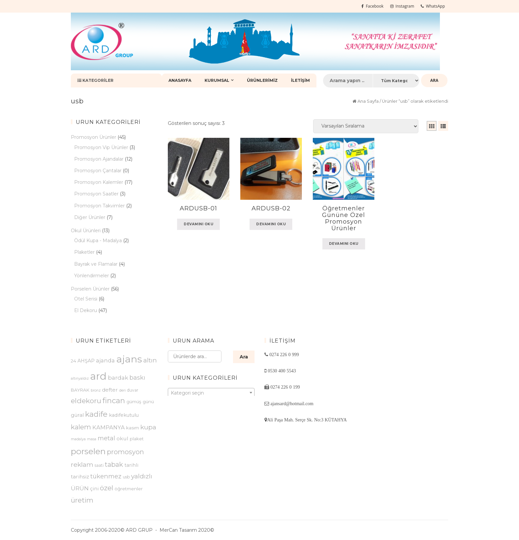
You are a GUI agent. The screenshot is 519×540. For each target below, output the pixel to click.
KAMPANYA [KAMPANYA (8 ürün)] (108, 427)
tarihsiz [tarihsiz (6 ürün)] (80, 476)
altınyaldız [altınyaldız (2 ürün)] (80, 378)
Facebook (372, 6)
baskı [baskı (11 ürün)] (137, 377)
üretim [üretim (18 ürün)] (82, 500)
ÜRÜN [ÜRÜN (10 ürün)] (80, 488)
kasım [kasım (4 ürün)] (132, 427)
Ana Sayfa (368, 101)
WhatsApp (433, 6)
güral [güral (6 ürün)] (77, 415)
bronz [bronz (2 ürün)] (96, 390)
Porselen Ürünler (90, 289)
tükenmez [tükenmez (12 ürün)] (105, 476)
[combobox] (211, 392)
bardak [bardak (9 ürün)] (118, 377)
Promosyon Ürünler (93, 137)
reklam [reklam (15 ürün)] (82, 464)
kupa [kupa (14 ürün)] (148, 427)
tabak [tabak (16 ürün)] (114, 464)
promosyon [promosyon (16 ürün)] (125, 452)
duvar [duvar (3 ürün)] (132, 390)
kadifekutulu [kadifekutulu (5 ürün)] (124, 415)
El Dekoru (85, 310)
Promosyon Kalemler (98, 182)
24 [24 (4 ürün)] (73, 360)
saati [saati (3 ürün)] (99, 465)
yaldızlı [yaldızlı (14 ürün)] (141, 476)
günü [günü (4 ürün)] (148, 401)
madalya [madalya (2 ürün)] (78, 439)
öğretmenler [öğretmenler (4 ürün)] (129, 488)
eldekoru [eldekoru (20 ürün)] (86, 401)
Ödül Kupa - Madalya (98, 240)
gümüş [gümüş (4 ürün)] (133, 401)
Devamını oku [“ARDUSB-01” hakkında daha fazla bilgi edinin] (198, 224)
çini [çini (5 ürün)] (94, 489)
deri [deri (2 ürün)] (122, 390)
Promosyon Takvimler (99, 206)
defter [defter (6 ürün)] (110, 390)
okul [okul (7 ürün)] (122, 438)
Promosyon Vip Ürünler (101, 147)
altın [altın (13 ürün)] (150, 360)
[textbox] (211, 393)
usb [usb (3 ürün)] (126, 476)
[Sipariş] (365, 126)
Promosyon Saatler (96, 194)
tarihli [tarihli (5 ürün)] (131, 465)
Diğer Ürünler (89, 217)
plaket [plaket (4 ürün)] (137, 438)
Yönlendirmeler (91, 276)
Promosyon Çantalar (97, 171)
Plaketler (84, 252)
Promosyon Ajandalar (98, 159)
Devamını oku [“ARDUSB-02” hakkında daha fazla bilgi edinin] (271, 224)
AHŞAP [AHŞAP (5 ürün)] (86, 361)
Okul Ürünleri (86, 231)
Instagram (402, 6)
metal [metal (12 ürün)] (106, 438)
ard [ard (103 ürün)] (98, 376)
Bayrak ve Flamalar (96, 264)
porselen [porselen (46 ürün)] (88, 451)
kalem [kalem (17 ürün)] (81, 427)
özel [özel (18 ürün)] (106, 488)
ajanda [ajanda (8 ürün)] (105, 360)
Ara (244, 357)
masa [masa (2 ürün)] (91, 439)
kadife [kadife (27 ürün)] (96, 414)
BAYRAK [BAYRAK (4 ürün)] (80, 390)
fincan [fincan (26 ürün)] (114, 400)
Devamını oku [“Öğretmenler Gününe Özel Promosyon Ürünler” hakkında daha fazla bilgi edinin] (343, 244)
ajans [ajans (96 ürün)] (129, 359)
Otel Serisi (85, 299)
